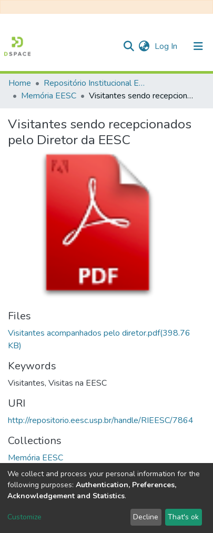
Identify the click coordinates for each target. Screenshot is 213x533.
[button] (144, 46)
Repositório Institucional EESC (96, 83)
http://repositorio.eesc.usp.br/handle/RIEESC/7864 (101, 420)
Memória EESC (48, 96)
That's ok (183, 517)
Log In (167, 46)
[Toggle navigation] (198, 46)
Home (19, 83)
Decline (145, 517)
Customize (24, 517)
